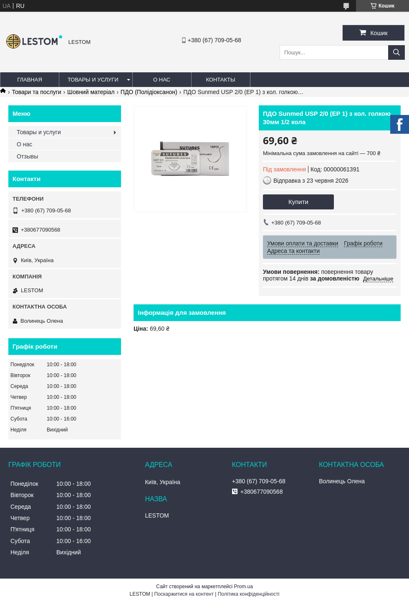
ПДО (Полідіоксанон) (149, 92)
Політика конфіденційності (249, 594)
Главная (29, 80)
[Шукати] (396, 52)
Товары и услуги (93, 80)
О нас (161, 80)
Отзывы (27, 156)
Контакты (220, 80)
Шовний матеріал (90, 92)
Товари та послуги (36, 92)
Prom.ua (243, 586)
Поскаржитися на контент (184, 594)
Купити (298, 201)
